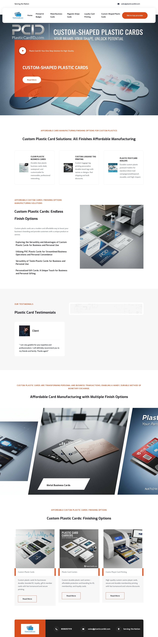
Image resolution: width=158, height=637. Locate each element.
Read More (31, 80)
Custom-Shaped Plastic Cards (110, 15)
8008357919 (66, 629)
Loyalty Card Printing (89, 15)
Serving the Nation (131, 629)
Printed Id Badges (40, 15)
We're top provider (135, 15)
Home (29, 15)
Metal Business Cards (56, 15)
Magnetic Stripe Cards (73, 15)
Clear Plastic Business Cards (38, 157)
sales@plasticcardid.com (99, 629)
